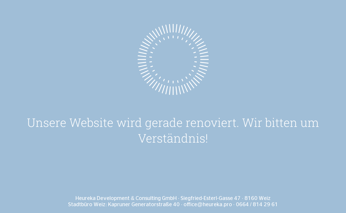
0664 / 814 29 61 (257, 204)
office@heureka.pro (208, 204)
